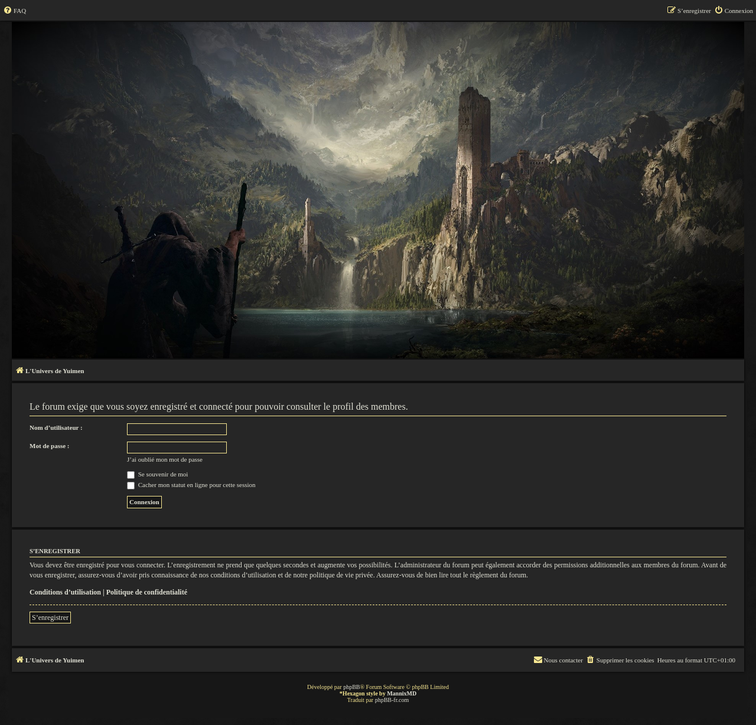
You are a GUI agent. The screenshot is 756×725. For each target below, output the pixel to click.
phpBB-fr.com (392, 700)
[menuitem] (14, 11)
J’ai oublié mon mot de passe (165, 459)
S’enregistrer (50, 617)
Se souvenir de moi (157, 474)
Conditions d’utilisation (65, 592)
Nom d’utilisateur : (56, 427)
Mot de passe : (50, 445)
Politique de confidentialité (146, 592)
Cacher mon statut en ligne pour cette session (191, 484)
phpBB (351, 687)
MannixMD (401, 693)
